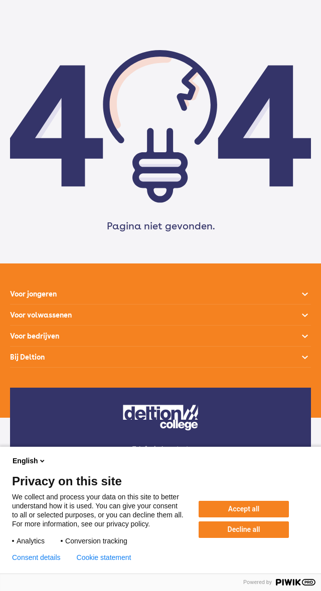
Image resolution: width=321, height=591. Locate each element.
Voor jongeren (33, 294)
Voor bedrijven (34, 336)
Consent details (36, 557)
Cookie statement (104, 557)
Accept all (243, 509)
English (29, 461)
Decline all (244, 529)
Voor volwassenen (41, 315)
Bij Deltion (27, 357)
